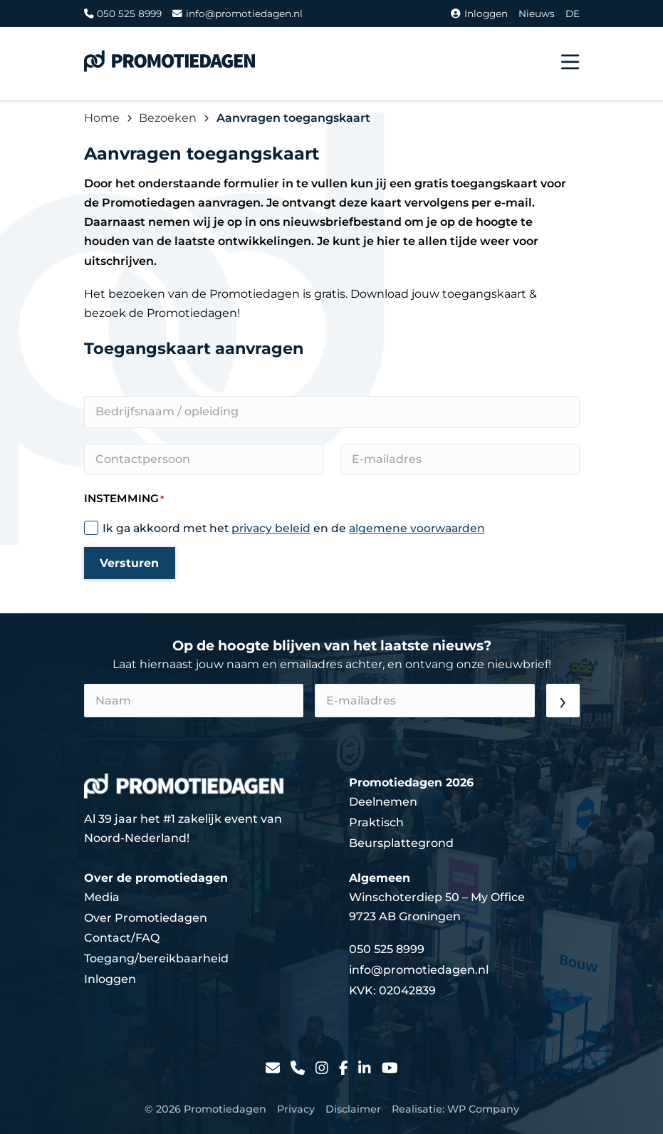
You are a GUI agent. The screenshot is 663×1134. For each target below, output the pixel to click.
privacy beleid (270, 528)
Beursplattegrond (401, 843)
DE (572, 13)
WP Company (483, 1109)
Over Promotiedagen (145, 918)
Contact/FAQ (122, 938)
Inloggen (479, 13)
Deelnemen (383, 801)
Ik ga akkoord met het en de (294, 528)
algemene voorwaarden (417, 528)
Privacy (296, 1109)
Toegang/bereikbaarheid (156, 958)
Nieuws (536, 13)
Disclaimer (353, 1109)
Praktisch (376, 822)
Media (102, 897)
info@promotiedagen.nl (237, 13)
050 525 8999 (123, 13)
